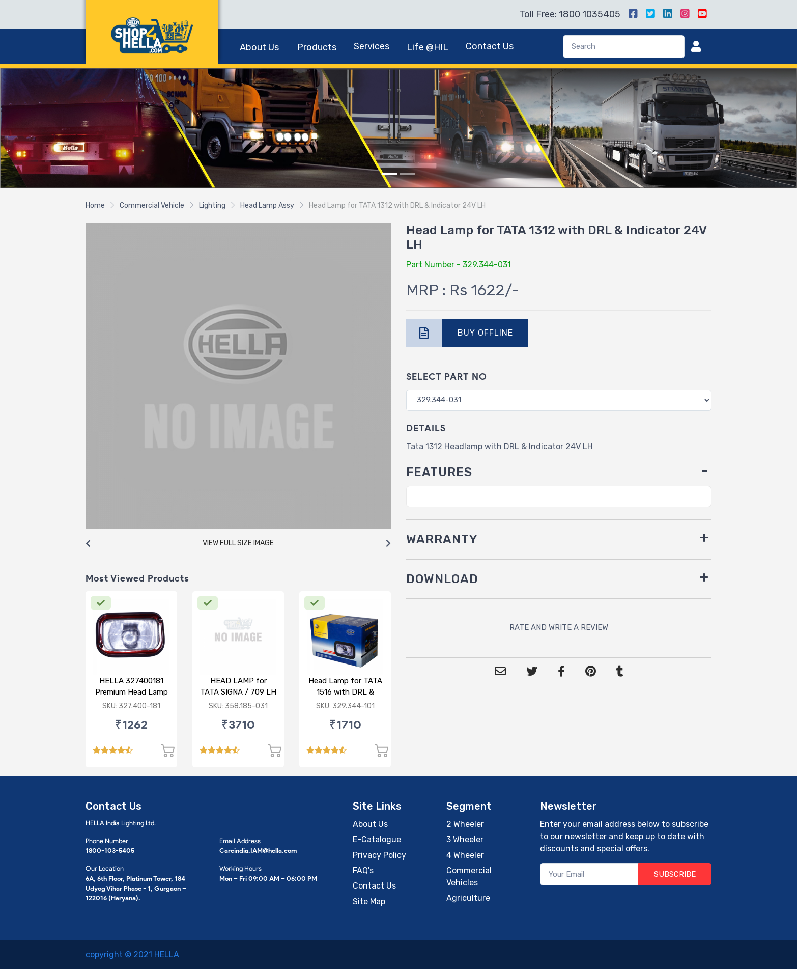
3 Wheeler (464, 839)
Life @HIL (427, 47)
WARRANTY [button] (442, 539)
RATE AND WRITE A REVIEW (558, 627)
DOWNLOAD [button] (442, 579)
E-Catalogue (377, 839)
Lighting (212, 205)
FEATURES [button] (439, 472)
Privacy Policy (379, 855)
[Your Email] (589, 874)
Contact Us (490, 46)
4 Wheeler (465, 855)
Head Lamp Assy (267, 205)
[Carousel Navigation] (238, 544)
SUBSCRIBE (675, 874)
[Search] (624, 46)
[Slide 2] (407, 174)
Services (371, 46)
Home (95, 205)
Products (316, 47)
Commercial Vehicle (152, 205)
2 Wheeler (465, 824)
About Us (259, 47)
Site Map (369, 901)
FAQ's (363, 870)
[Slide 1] (389, 174)
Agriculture (468, 898)
